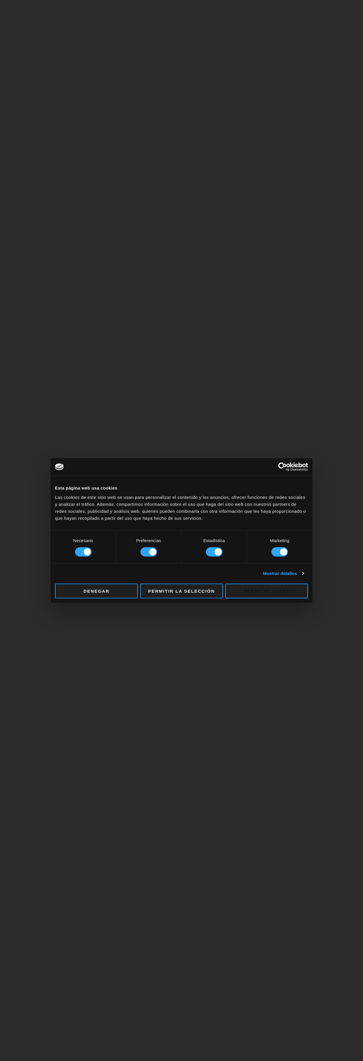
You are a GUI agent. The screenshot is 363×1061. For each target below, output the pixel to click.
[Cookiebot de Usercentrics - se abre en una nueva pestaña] (282, 467)
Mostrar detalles (280, 573)
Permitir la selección (181, 590)
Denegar (96, 590)
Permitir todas (266, 590)
